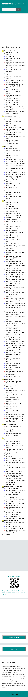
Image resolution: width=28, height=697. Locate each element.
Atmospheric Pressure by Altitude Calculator (14, 382)
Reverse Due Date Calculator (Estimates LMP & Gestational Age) (15, 142)
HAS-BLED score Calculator (15, 159)
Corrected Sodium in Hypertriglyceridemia (13, 214)
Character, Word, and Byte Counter (15, 523)
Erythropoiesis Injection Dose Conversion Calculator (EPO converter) (15, 373)
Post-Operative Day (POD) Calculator (15, 130)
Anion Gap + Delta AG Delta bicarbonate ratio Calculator (15, 294)
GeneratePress (14, 694)
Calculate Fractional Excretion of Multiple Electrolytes (14, 283)
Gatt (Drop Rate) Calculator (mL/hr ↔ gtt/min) (13, 91)
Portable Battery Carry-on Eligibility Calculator (15, 531)
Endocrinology (9, 438)
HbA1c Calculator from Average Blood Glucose (14, 472)
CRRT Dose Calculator (13, 376)
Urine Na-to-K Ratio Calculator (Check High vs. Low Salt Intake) (15, 226)
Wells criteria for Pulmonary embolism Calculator (12, 399)
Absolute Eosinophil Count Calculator (15, 508)
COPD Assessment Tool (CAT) (15, 414)
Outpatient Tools (10, 116)
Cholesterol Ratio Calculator (12, 180)
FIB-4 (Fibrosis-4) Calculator (12, 431)
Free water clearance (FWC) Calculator (15, 253)
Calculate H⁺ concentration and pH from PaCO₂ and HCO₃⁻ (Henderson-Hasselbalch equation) (15, 306)
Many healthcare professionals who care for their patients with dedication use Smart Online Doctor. (13, 592)
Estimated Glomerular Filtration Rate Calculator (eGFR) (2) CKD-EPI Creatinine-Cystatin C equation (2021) (15, 325)
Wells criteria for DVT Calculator (14, 404)
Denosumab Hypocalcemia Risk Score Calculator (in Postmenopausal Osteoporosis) (15, 481)
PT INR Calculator (12, 488)
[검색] (18, 9)
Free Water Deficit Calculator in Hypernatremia (12, 248)
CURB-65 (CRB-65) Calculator (12, 408)
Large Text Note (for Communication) (13, 133)
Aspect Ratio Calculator (14, 528)
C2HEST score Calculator (14, 161)
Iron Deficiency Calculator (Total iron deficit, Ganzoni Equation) (15, 492)
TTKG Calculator (11, 219)
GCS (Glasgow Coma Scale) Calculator (15, 109)
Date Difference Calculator (15, 118)
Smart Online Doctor (11, 3)
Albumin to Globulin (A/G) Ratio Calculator (15, 288)
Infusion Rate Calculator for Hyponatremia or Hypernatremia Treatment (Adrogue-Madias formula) (15, 277)
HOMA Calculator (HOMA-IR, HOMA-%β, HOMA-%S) (15, 476)
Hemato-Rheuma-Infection (13, 486)
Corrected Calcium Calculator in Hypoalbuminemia (12, 210)
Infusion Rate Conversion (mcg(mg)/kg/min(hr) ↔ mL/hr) (15, 86)
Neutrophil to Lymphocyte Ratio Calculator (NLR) (15, 500)
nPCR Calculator (11, 365)
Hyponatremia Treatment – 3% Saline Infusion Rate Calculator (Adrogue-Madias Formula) (15, 264)
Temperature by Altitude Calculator (14, 385)
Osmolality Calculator (14, 217)
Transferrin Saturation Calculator (14, 368)
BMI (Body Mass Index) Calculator (14, 53)
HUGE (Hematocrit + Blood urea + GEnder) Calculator (15, 342)
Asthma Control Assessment (15, 416)
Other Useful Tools (11, 520)
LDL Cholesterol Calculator (15, 172)
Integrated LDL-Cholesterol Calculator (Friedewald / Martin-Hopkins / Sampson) (15, 176)
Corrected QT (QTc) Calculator (12, 188)
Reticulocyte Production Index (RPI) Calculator (14, 497)
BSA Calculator (11, 56)
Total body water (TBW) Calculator (14, 70)
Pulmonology (8, 379)
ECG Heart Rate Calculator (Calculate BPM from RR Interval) (15, 192)
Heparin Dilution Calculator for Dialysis (14, 105)
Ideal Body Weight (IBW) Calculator (14, 59)
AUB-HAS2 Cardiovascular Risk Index (14, 169)
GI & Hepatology (10, 424)
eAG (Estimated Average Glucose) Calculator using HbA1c (15, 467)
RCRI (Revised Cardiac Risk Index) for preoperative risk (15, 165)
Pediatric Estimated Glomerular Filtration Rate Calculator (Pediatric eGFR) (15, 333)
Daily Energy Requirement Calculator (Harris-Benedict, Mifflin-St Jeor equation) (15, 64)
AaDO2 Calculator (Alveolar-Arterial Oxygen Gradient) (15, 390)
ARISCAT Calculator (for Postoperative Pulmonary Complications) (14, 419)
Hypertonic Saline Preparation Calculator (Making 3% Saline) (14, 100)
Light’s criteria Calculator (12, 411)
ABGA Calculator (11, 291)
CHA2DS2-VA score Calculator (12, 156)
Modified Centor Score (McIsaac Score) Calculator (15, 517)
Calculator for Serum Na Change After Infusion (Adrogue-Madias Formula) (15, 270)
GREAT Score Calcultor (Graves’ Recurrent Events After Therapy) (15, 462)
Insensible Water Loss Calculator (14, 77)
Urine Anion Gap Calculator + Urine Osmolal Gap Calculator (15, 300)
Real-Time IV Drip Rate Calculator (14, 96)
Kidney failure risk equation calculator (13, 339)
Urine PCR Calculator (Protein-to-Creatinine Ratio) (14, 359)
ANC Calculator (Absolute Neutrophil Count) (15, 504)
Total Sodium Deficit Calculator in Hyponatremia (15, 244)
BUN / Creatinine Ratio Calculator (14, 240)
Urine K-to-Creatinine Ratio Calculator (14, 222)
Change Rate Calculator (14, 526)
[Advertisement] (14, 31)
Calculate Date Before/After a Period (14, 126)
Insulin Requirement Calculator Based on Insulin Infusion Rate (14, 441)
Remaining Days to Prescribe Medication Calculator (13, 121)
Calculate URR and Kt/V (14, 363)
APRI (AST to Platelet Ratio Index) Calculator (14, 427)
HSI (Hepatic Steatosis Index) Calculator (14, 434)
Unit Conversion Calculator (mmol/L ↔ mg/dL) (15, 112)
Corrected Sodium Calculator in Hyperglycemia (12, 204)
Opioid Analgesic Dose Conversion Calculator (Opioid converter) (14, 512)
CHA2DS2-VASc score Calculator (12, 153)
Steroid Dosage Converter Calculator (15, 450)
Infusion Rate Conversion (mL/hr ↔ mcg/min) (15, 81)
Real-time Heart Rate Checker (13, 197)
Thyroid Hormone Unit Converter (13, 455)
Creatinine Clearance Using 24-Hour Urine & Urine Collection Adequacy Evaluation (15, 348)
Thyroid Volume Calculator (15, 458)
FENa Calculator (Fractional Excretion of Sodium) (15, 232)
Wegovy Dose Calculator (14, 453)
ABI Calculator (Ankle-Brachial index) (14, 184)
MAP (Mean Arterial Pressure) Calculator (13, 149)
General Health (9, 51)
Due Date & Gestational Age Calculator (15, 137)
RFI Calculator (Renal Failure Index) (14, 236)
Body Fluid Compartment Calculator (14, 74)
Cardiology (8, 146)
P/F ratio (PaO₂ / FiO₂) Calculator (14, 395)
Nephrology (8, 201)
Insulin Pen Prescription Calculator (15, 446)
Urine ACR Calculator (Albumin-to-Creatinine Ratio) (14, 354)
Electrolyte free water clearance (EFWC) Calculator (14, 258)
